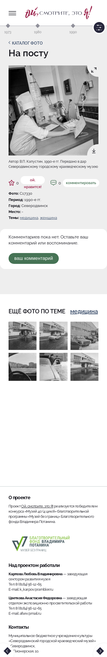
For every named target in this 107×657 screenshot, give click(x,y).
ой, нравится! (33, 181)
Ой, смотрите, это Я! (37, 506)
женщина (48, 218)
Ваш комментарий (33, 258)
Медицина (29, 218)
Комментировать (81, 183)
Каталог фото (27, 43)
